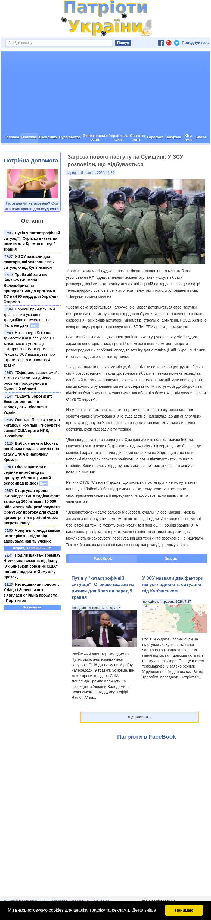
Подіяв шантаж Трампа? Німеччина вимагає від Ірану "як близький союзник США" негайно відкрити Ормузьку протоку (32, 566)
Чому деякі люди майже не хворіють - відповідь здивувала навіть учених (32, 535)
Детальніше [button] (144, 910)
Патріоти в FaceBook (146, 736)
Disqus (171, 558)
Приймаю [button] (184, 910)
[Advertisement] (105, 92)
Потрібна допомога (31, 160)
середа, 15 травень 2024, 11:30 (90, 173)
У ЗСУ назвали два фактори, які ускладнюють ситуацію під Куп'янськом (29, 262)
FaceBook (103, 558)
